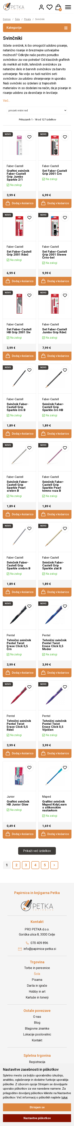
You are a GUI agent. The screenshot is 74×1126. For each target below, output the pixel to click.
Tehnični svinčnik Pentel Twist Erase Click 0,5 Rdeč (19, 725)
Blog (37, 1022)
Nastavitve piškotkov (37, 1118)
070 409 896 (37, 943)
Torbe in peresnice (37, 968)
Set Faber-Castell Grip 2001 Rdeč (19, 253)
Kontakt (37, 1040)
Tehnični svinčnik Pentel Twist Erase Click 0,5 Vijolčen (54, 725)
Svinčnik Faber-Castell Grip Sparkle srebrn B (18, 565)
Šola (17, 19)
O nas (37, 1017)
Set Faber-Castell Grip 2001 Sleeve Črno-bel (54, 254)
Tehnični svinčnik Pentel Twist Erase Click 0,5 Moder (54, 644)
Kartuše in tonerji (37, 997)
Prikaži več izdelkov (37, 851)
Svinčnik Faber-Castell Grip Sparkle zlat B (53, 565)
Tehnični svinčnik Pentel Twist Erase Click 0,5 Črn (19, 644)
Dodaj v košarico (19, 203)
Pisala (27, 19)
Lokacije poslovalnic (37, 1034)
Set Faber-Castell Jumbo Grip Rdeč (54, 331)
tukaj (64, 1097)
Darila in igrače (37, 985)
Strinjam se (37, 1107)
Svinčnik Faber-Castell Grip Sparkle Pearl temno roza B (53, 486)
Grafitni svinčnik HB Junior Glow (18, 803)
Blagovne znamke (37, 1028)
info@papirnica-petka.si (37, 949)
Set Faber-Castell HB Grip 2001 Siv (19, 331)
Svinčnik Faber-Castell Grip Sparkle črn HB (53, 407)
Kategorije (37, 27)
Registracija (37, 1062)
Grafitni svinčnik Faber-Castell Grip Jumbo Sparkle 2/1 (18, 175)
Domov (7, 19)
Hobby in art (37, 991)
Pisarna (37, 980)
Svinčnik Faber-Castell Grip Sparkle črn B (17, 407)
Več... (6, 101)
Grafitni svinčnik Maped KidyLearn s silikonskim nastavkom (54, 806)
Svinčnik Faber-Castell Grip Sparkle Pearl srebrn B (17, 486)
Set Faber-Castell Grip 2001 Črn (54, 172)
